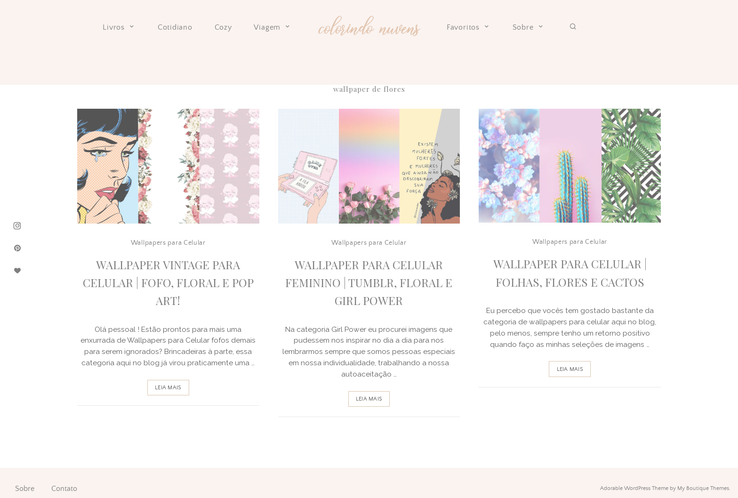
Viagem (272, 27)
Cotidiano (175, 28)
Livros (119, 27)
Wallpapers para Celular (168, 243)
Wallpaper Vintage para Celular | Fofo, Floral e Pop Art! (168, 282)
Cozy (223, 28)
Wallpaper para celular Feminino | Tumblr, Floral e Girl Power (368, 282)
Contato (64, 488)
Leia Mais (168, 388)
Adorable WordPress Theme (634, 488)
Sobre (529, 27)
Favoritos (468, 27)
